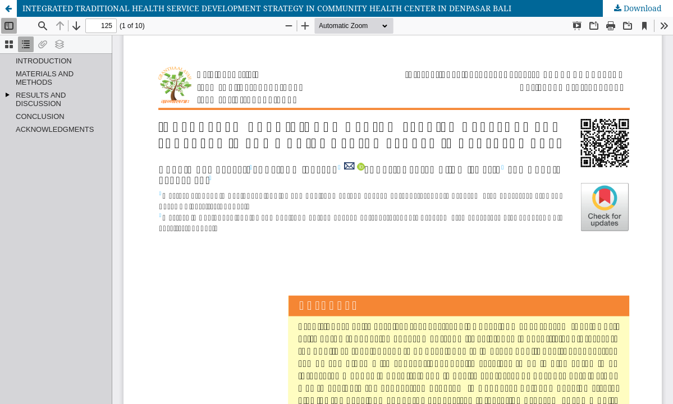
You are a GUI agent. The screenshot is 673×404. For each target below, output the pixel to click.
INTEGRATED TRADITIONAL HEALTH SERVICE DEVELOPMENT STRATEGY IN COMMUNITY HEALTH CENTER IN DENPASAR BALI (266, 8)
